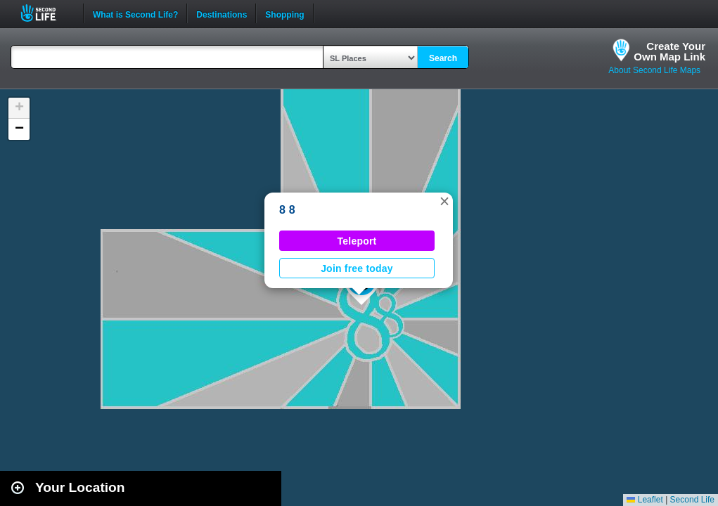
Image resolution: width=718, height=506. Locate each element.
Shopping (284, 13)
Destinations (221, 13)
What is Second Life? (135, 13)
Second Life (46, 13)
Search (443, 58)
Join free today (357, 268)
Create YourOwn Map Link (669, 51)
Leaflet (644, 500)
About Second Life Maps (654, 70)
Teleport (357, 241)
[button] (444, 201)
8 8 (287, 210)
